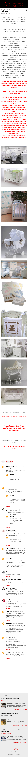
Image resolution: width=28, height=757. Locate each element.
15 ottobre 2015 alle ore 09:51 (11, 639)
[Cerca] (26, 3)
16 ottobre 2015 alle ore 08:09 (17, 652)
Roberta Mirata (10, 637)
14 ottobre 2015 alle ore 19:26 (11, 580)
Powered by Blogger (14, 749)
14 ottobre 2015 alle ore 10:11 (19, 548)
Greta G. (12, 474)
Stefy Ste (8, 652)
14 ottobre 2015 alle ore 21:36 (17, 623)
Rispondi (8, 485)
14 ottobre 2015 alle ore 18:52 (17, 572)
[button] (26, 10)
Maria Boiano (10, 548)
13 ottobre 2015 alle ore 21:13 (14, 510)
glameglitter (9, 558)
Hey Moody (9, 599)
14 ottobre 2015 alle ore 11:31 (19, 558)
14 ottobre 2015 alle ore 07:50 (15, 497)
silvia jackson (10, 466)
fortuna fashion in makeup (14, 579)
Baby (3, 461)
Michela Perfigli (10, 588)
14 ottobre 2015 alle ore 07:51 (15, 518)
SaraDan (8, 572)
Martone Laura (10, 488)
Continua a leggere (20, 709)
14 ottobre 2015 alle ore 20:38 (17, 611)
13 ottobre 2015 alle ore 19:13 (20, 466)
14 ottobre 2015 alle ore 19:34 (11, 589)
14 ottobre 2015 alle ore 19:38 (18, 599)
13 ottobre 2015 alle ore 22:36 (11, 531)
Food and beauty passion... (14, 3)
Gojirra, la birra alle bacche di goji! (10, 698)
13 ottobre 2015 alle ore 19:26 (11, 489)
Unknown (9, 611)
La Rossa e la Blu (11, 530)
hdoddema (18, 751)
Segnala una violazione (14, 754)
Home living (9, 461)
